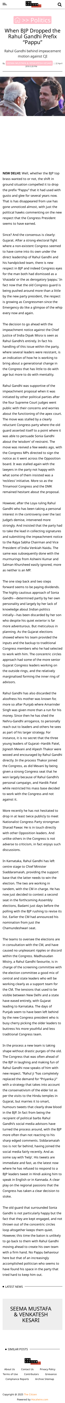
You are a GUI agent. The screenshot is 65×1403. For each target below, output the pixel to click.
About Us (9, 1369)
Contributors (31, 1374)
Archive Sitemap (44, 1379)
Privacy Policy (47, 1369)
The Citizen (30, 1394)
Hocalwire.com (39, 1399)
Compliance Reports (17, 1379)
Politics (41, 20)
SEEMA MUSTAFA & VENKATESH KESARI (30, 1314)
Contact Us (27, 1369)
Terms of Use (10, 1374)
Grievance (51, 1374)
